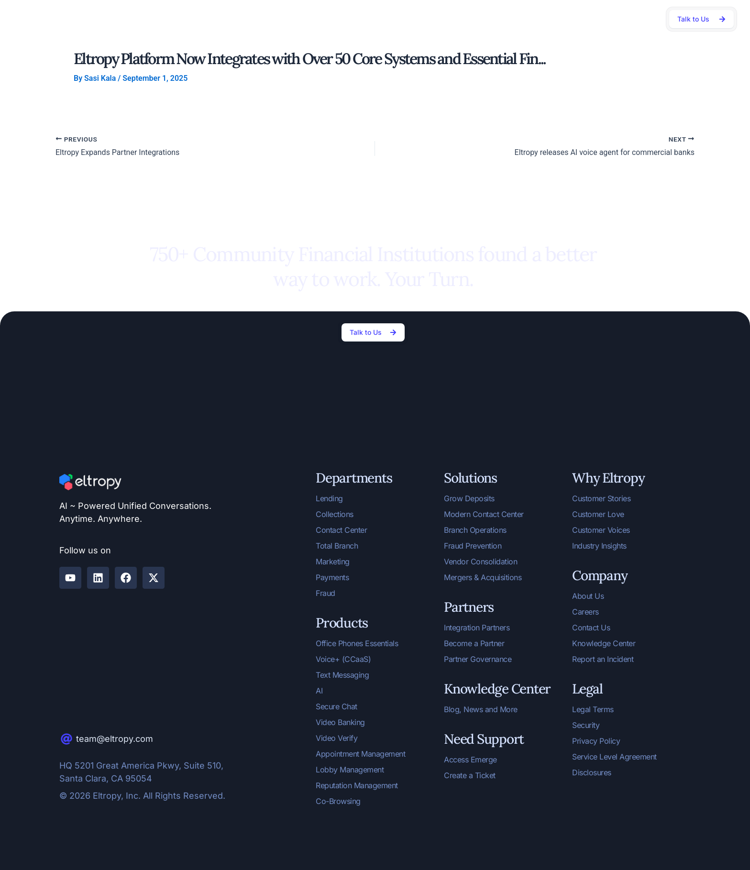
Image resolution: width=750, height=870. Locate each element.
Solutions (198, 18)
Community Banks (404, 18)
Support (573, 18)
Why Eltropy (297, 18)
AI (102, 18)
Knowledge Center (471, 18)
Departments (145, 18)
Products (246, 18)
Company (527, 18)
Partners (348, 18)
